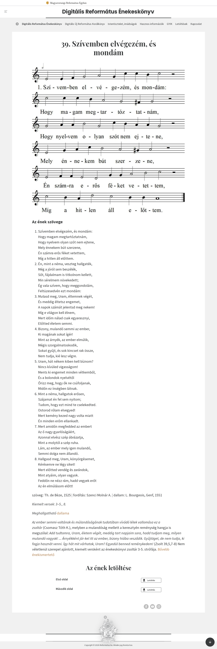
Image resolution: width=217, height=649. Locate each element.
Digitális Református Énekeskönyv (108, 12)
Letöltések (181, 24)
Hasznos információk (152, 24)
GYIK (169, 24)
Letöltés (151, 580)
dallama (63, 513)
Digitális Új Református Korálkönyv (85, 24)
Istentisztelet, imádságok (122, 24)
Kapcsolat (196, 24)
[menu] (6, 11)
